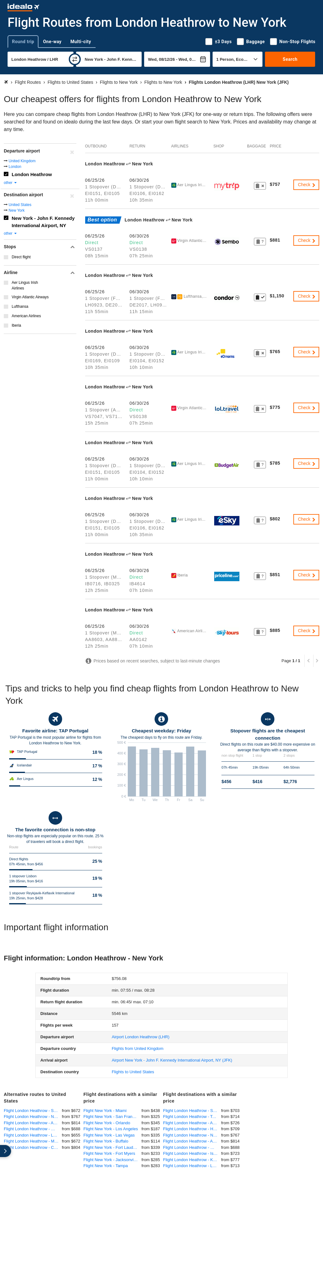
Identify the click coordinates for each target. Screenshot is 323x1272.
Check (307, 184)
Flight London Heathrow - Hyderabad (192, 1128)
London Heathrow (32, 174)
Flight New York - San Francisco (113, 1116)
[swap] (75, 59)
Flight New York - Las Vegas (109, 1135)
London (15, 166)
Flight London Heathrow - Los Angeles (33, 1135)
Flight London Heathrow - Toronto (192, 1116)
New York (17, 210)
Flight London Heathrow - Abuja (191, 1122)
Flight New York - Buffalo (106, 1141)
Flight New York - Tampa (106, 1165)
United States (20, 205)
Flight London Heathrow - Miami (33, 1141)
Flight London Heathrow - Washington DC (33, 1128)
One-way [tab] (52, 41)
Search (290, 59)
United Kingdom (22, 161)
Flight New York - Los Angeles (111, 1128)
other (10, 182)
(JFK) (172, 1060)
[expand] (5, 1151)
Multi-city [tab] (80, 41)
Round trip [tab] (23, 41)
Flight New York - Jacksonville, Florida (113, 1159)
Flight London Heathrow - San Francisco (33, 1110)
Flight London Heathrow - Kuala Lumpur (192, 1159)
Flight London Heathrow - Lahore (192, 1165)
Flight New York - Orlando (107, 1122)
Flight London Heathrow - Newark (33, 1116)
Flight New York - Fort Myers (109, 1153)
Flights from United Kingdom (137, 1048)
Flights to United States (133, 1071)
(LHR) (140, 1036)
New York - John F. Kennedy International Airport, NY (43, 221)
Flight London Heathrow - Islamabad (192, 1153)
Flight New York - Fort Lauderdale (113, 1147)
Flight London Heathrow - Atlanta (33, 1122)
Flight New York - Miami (105, 1110)
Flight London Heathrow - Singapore (192, 1110)
